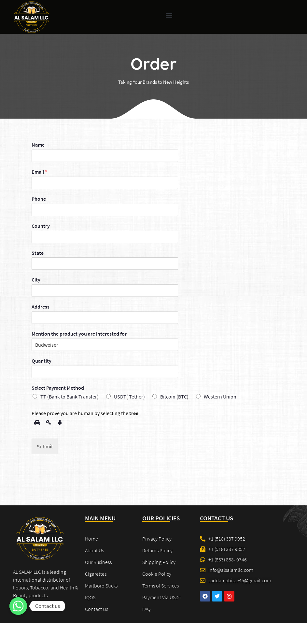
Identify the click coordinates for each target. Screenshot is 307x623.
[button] (169, 15)
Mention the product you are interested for (79, 333)
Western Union (220, 396)
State (38, 253)
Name (38, 144)
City (36, 279)
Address (40, 306)
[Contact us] (18, 606)
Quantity (41, 360)
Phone (39, 199)
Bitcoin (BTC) (174, 396)
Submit (45, 446)
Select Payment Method (58, 387)
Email (39, 171)
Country (41, 226)
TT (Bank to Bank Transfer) (69, 396)
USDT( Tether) (129, 396)
